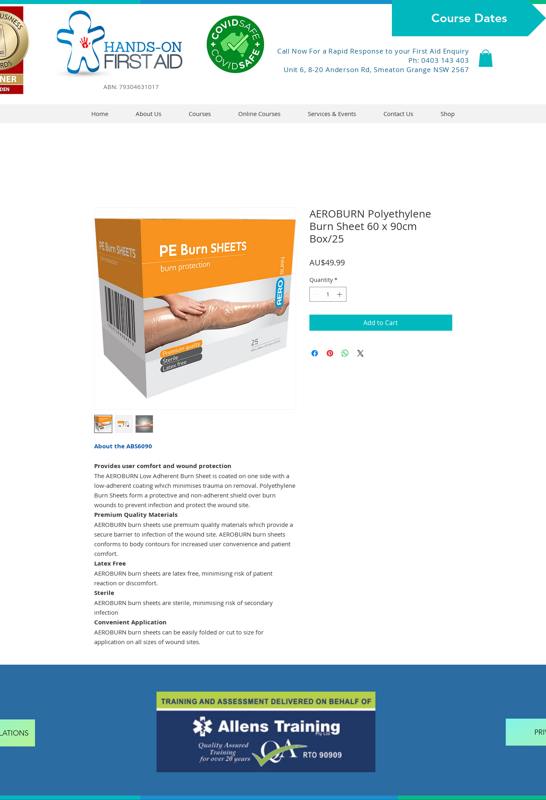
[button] (485, 58)
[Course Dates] (469, 18)
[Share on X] (360, 353)
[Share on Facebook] (314, 353)
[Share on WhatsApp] (345, 353)
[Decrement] (316, 294)
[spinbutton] (328, 294)
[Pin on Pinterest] (330, 353)
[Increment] (340, 294)
